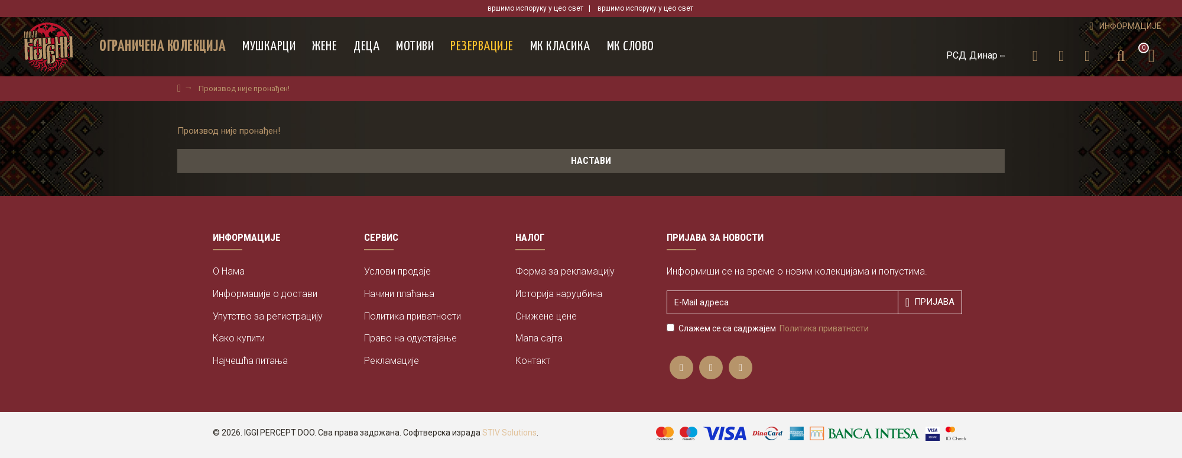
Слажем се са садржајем (769, 328)
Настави (591, 160)
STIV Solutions (509, 432)
